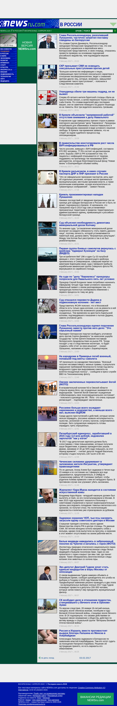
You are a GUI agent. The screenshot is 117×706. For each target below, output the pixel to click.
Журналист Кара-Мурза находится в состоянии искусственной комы (87, 491)
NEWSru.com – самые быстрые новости (35, 702)
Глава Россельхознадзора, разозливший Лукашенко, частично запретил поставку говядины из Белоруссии (83, 37)
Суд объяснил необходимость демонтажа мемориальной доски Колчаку (84, 223)
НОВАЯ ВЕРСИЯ (27, 45)
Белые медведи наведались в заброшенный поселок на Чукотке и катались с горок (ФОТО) (87, 542)
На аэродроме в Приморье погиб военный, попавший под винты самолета (85, 357)
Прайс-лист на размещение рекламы (49, 693)
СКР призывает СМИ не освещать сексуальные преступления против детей (84, 67)
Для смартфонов (39, 700)
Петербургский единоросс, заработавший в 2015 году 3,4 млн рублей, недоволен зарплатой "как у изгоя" (85, 436)
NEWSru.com (5, 31)
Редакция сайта (39, 696)
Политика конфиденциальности (31, 704)
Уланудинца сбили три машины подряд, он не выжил (87, 92)
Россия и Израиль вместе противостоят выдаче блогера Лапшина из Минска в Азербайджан (83, 633)
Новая (28, 700)
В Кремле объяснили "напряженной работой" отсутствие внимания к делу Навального (86, 116)
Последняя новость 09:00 (57, 684)
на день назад (47, 658)
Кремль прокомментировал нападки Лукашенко (81, 195)
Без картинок (53, 700)
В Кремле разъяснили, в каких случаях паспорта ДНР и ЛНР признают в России (83, 172)
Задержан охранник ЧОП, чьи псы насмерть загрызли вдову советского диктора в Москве (86, 519)
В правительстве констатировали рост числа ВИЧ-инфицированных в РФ (86, 144)
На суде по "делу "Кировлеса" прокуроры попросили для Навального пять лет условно (86, 277)
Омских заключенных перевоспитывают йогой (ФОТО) (87, 383)
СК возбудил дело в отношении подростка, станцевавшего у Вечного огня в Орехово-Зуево (85, 602)
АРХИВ (78, 31)
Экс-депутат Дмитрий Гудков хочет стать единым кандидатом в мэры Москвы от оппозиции (83, 569)
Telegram (46, 698)
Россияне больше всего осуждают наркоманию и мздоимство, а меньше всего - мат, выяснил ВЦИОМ (86, 410)
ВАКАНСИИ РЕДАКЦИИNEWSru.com (95, 698)
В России (71, 24)
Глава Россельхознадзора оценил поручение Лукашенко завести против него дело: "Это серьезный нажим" (86, 328)
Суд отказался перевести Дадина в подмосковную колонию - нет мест (80, 301)
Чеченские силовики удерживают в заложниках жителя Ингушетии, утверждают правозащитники (85, 464)
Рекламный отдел (55, 696)
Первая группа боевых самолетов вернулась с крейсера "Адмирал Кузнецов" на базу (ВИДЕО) (87, 251)
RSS (39, 698)
